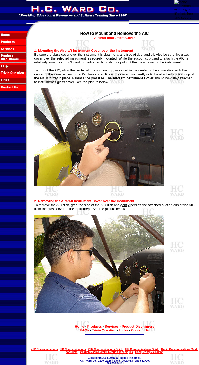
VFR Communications (44, 349)
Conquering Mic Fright (149, 352)
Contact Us (140, 330)
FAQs (84, 330)
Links (123, 330)
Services (112, 326)
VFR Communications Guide (105, 349)
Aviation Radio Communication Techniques (106, 352)
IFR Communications (73, 349)
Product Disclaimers (138, 326)
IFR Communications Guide (142, 349)
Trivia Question (104, 330)
